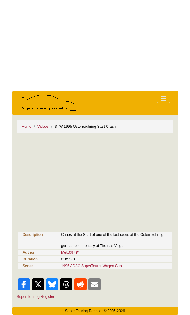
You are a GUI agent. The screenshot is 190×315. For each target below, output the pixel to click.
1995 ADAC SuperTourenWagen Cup (91, 266)
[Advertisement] (95, 45)
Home (27, 126)
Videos (42, 126)
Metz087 (68, 252)
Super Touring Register (36, 296)
